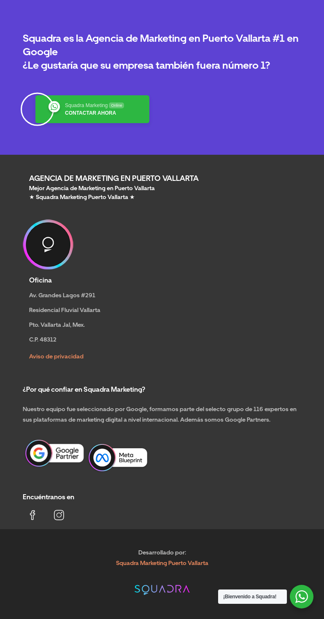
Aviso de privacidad (56, 356)
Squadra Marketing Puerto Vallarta (162, 563)
